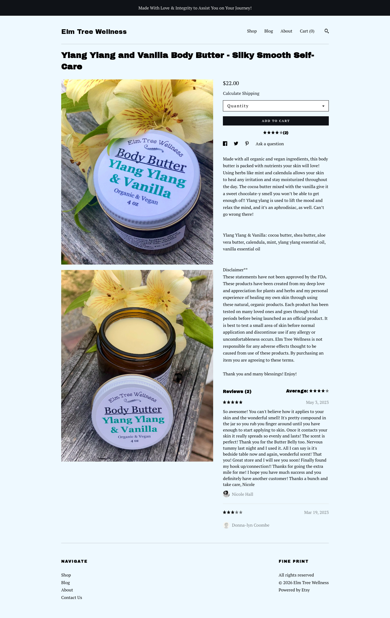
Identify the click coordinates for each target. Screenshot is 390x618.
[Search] (327, 32)
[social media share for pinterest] (247, 144)
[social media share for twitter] (236, 144)
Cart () (307, 31)
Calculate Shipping (241, 93)
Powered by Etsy (294, 590)
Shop (252, 31)
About (286, 31)
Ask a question (270, 144)
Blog (268, 31)
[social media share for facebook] (225, 144)
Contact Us (71, 597)
